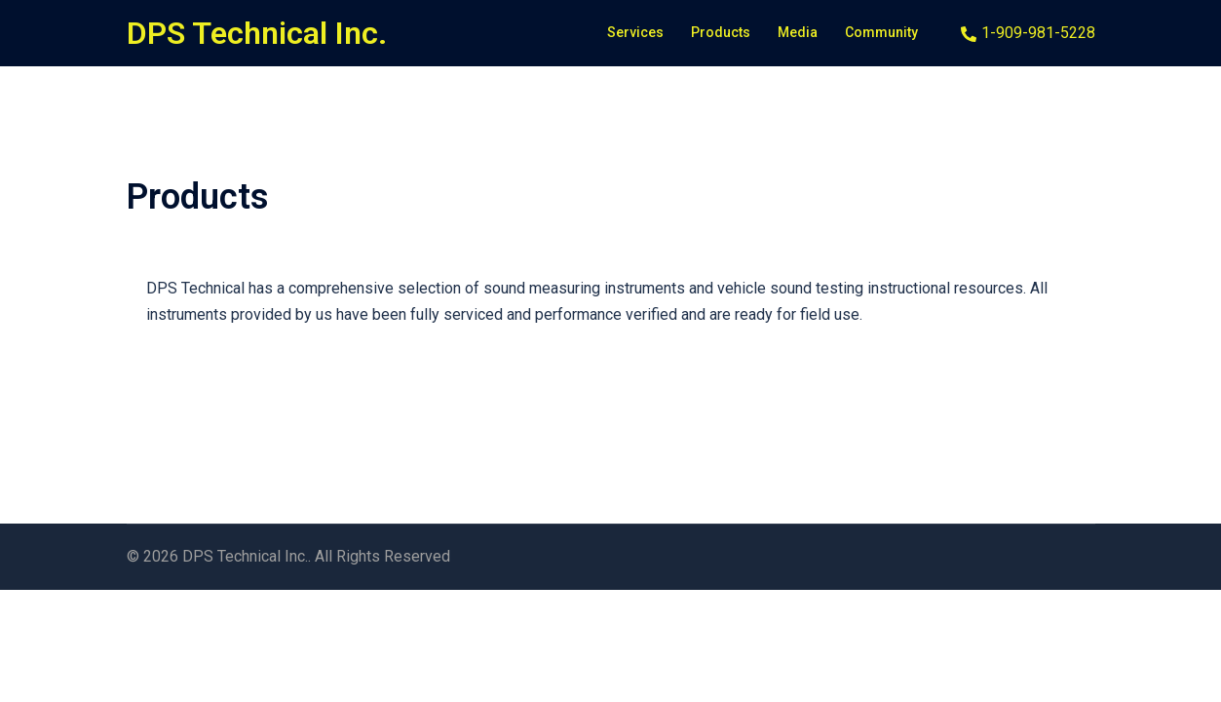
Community (881, 32)
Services (635, 32)
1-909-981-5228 (1028, 33)
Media (798, 32)
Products (720, 32)
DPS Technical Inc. (257, 33)
